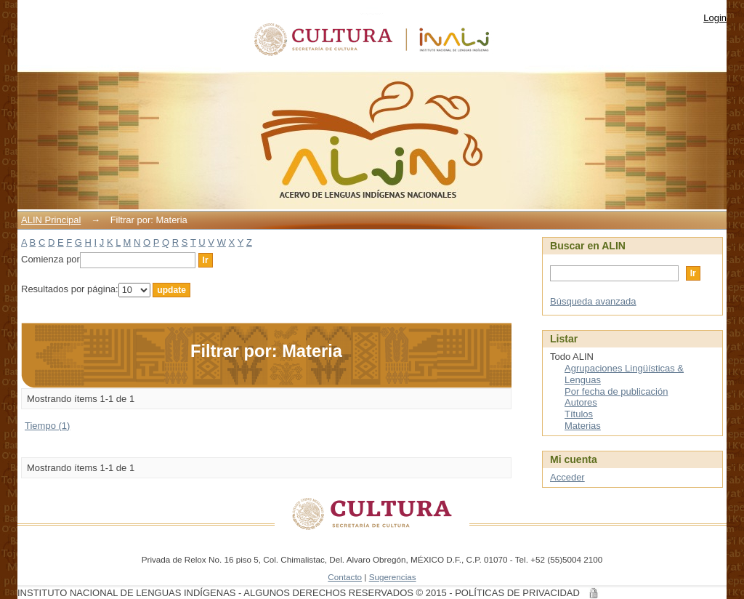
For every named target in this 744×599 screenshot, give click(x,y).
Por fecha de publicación (616, 391)
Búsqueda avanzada (593, 301)
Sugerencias (392, 577)
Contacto (345, 577)
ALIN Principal (51, 219)
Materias (583, 425)
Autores (581, 402)
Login (715, 17)
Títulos (579, 414)
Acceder (567, 477)
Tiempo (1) (47, 425)
